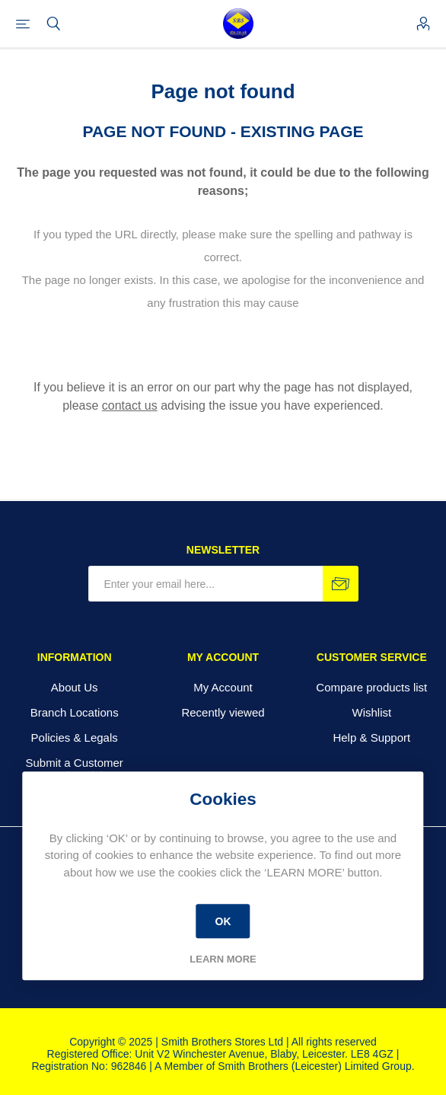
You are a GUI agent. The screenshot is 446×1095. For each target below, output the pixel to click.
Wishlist (371, 712)
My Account (223, 687)
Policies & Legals (74, 737)
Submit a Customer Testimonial (74, 769)
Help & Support (371, 737)
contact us (130, 405)
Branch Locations (74, 712)
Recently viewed (222, 712)
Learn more (223, 959)
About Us (74, 687)
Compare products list (371, 687)
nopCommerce (224, 1031)
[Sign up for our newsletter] (205, 584)
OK (223, 921)
